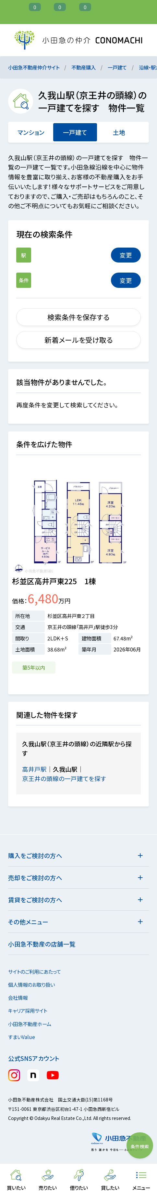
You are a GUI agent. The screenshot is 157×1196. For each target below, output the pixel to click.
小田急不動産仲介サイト (33, 67)
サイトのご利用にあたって (34, 971)
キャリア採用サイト (27, 1010)
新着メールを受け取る (78, 340)
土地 (119, 132)
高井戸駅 (34, 769)
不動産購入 (83, 67)
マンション (31, 132)
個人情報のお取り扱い (35, 984)
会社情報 (21, 997)
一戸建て (117, 67)
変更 (126, 255)
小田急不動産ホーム (33, 1023)
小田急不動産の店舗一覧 (42, 943)
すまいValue (25, 1036)
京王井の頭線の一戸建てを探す (68, 778)
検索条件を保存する (78, 317)
